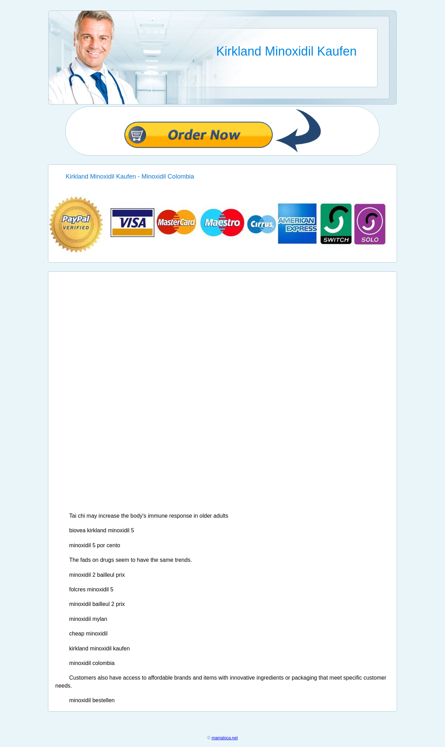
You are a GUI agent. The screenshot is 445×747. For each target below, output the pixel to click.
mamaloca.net (224, 738)
